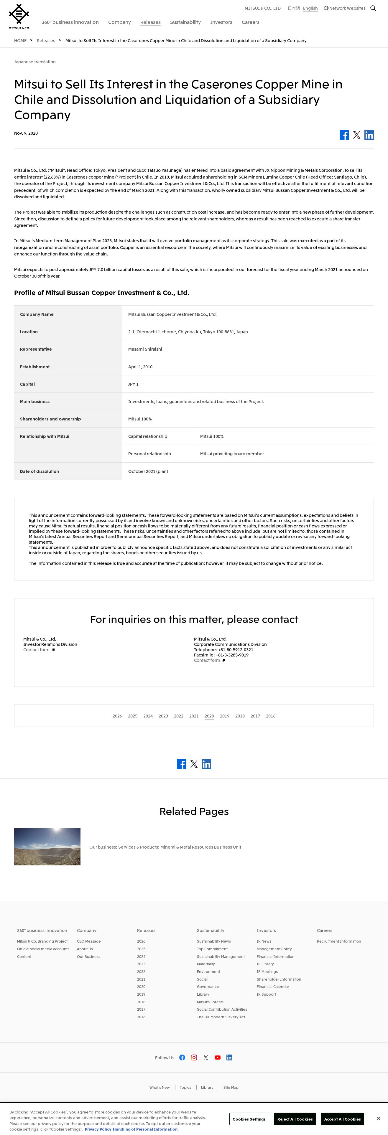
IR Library (265, 963)
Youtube (217, 1057)
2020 (141, 986)
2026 (141, 940)
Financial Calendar (273, 986)
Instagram (194, 1057)
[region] (194, 1119)
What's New (159, 1087)
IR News (264, 940)
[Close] (378, 1118)
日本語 (294, 8)
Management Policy (274, 948)
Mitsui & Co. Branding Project (42, 940)
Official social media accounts (43, 948)
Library (203, 994)
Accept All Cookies (342, 1119)
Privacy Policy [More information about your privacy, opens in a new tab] (98, 1129)
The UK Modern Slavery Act (221, 1016)
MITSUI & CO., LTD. (263, 8)
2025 (141, 948)
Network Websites (347, 8)
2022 (141, 971)
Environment (208, 971)
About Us (85, 948)
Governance (208, 986)
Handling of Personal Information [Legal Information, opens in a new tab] (145, 1129)
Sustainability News (214, 940)
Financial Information (276, 956)
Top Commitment (212, 948)
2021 (141, 978)
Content (24, 956)
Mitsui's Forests (210, 1001)
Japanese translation (35, 62)
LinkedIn (369, 135)
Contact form (36, 649)
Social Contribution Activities (222, 1009)
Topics (185, 1087)
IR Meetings (267, 971)
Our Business (88, 956)
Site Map (231, 1087)
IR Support (266, 994)
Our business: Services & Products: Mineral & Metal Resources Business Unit (165, 847)
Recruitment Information (339, 940)
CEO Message (89, 940)
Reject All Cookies (295, 1119)
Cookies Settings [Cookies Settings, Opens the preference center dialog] (249, 1119)
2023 (141, 963)
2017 (141, 1009)
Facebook (344, 135)
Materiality (206, 963)
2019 (141, 994)
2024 (141, 956)
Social (202, 978)
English (310, 8)
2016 (141, 1016)
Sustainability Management (221, 956)
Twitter (356, 135)
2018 (141, 1001)
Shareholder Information (279, 978)
